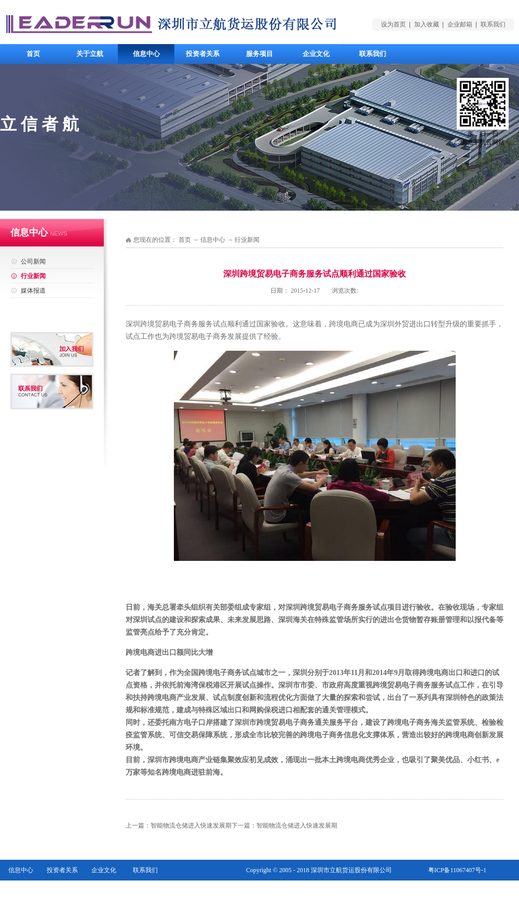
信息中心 (212, 239)
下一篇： (284, 825)
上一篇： (178, 825)
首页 (33, 54)
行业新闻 (247, 239)
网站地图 (474, 891)
